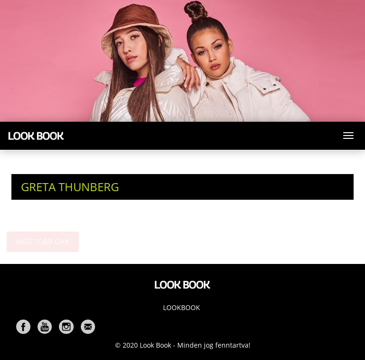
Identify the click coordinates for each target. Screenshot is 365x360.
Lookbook (181, 307)
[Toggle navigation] (348, 135)
